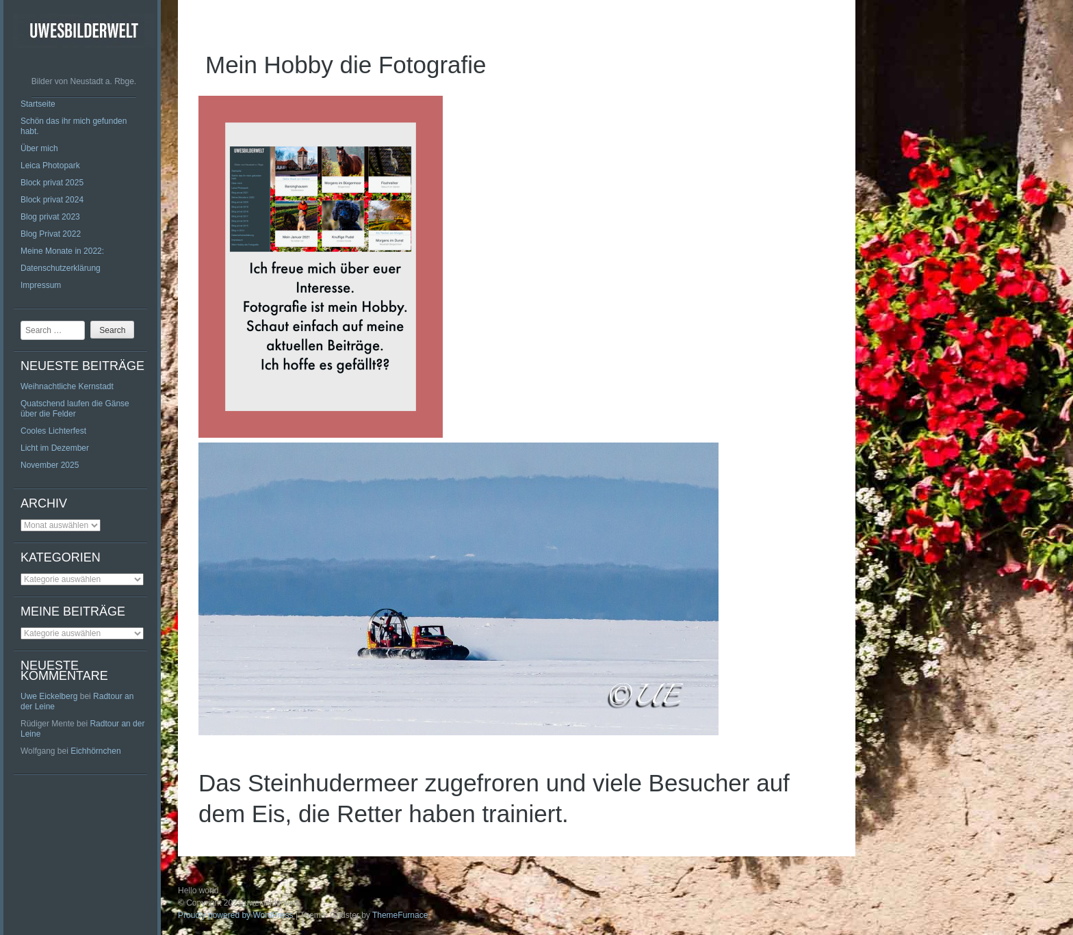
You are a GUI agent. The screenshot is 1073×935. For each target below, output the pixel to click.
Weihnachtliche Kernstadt (67, 386)
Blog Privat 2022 (51, 234)
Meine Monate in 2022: (62, 251)
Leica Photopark (50, 165)
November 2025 (50, 465)
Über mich (39, 148)
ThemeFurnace (400, 915)
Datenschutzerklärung (61, 268)
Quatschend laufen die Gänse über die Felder (75, 409)
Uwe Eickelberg (49, 696)
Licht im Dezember (55, 448)
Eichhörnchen (95, 751)
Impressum (41, 285)
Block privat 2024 (52, 200)
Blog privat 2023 (50, 217)
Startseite (38, 104)
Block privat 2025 (52, 182)
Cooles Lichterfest (53, 431)
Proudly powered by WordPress (236, 915)
